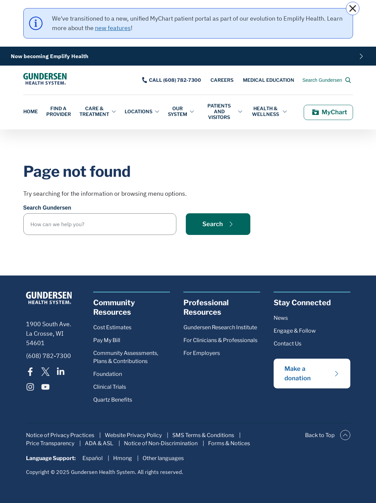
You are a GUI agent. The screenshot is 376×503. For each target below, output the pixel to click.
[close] (352, 8)
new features (113, 28)
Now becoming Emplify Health (50, 56)
